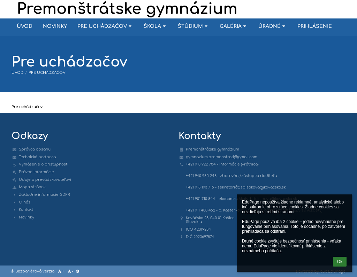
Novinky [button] (55, 26)
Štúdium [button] (193, 26)
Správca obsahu (35, 149)
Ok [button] (339, 261)
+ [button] (60, 271)
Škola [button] (155, 26)
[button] (77, 271)
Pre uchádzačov (47, 73)
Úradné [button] (272, 26)
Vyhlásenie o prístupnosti (43, 164)
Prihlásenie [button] (314, 26)
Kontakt (26, 209)
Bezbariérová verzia (33, 271)
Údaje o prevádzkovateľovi (45, 180)
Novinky (26, 217)
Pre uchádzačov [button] (105, 26)
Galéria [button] (234, 26)
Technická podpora (37, 157)
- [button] (70, 271)
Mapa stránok (32, 187)
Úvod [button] (24, 26)
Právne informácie (36, 172)
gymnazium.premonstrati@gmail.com (221, 157)
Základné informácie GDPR (44, 195)
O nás (24, 202)
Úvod (17, 73)
